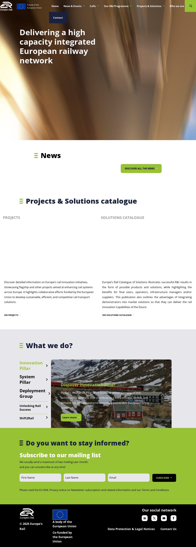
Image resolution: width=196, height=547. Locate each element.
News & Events (74, 6)
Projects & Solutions (151, 6)
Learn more (69, 417)
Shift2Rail (27, 418)
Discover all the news (140, 168)
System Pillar (27, 379)
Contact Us (168, 529)
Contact (58, 17)
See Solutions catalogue (117, 315)
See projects (11, 315)
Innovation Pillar (31, 365)
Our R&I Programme (118, 6)
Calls (94, 6)
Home (55, 6)
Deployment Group (32, 393)
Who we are (179, 6)
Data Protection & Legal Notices (131, 529)
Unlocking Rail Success (30, 407)
